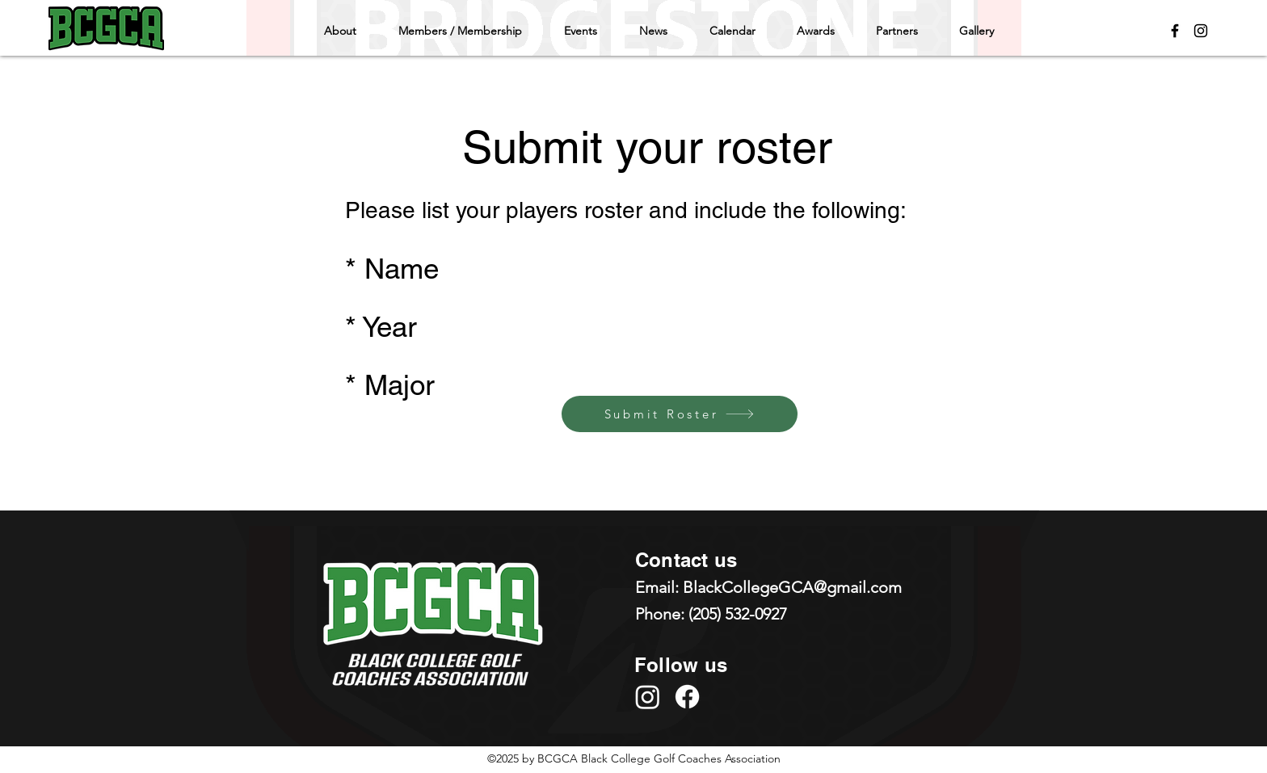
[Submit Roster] (680, 414)
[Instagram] (1201, 31)
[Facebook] (1175, 31)
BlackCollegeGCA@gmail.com (792, 587)
